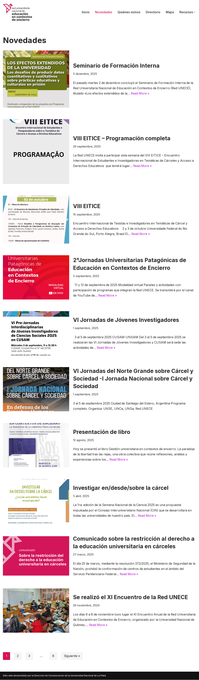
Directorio (153, 12)
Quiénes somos (129, 12)
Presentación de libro (101, 431)
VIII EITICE (86, 206)
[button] (194, 12)
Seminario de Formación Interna (116, 65)
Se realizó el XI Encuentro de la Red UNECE (130, 597)
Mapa (170, 12)
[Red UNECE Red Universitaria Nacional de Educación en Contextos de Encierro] (17, 12)
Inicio (86, 12)
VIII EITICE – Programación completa (121, 138)
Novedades (103, 12)
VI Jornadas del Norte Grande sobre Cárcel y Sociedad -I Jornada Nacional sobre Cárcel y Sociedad (133, 378)
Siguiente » (72, 656)
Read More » (141, 93)
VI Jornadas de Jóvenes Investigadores (126, 320)
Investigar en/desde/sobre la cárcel (120, 488)
